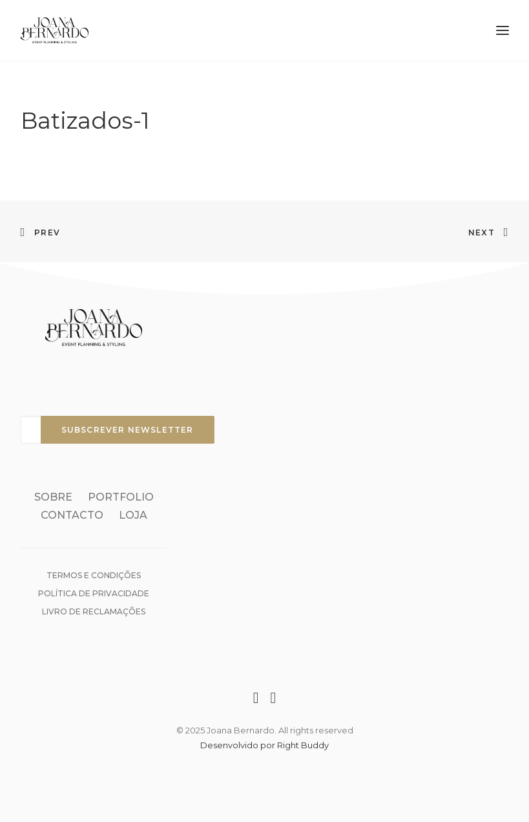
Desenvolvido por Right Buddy (264, 745)
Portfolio (121, 497)
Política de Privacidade (93, 593)
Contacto (72, 515)
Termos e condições (94, 575)
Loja (133, 515)
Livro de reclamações (93, 611)
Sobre (53, 497)
